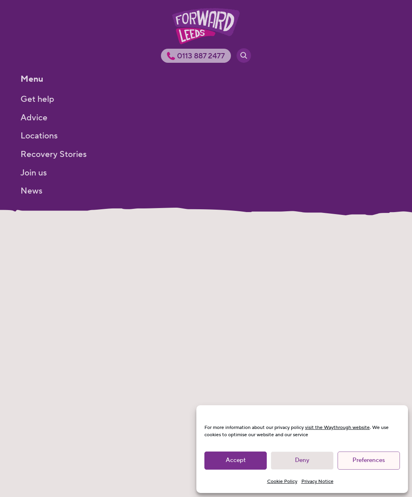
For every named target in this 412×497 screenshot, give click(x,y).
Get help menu (50, 234)
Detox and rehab (53, 346)
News (31, 191)
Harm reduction (51, 327)
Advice (34, 117)
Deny (302, 460)
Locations (39, 135)
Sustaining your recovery (68, 384)
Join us (34, 172)
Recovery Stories (54, 154)
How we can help (53, 269)
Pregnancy (41, 404)
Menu (32, 79)
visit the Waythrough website (337, 428)
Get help (37, 99)
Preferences (368, 460)
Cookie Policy (282, 481)
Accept (236, 460)
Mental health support (63, 365)
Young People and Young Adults (81, 288)
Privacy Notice (317, 481)
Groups (35, 308)
